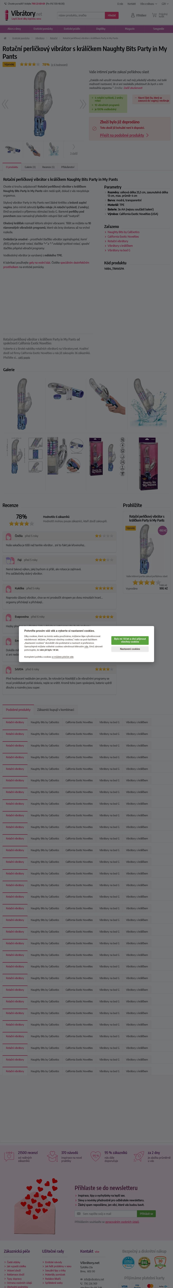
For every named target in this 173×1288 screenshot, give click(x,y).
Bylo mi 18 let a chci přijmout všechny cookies (130, 640)
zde (86, 646)
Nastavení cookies (130, 649)
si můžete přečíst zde (62, 656)
